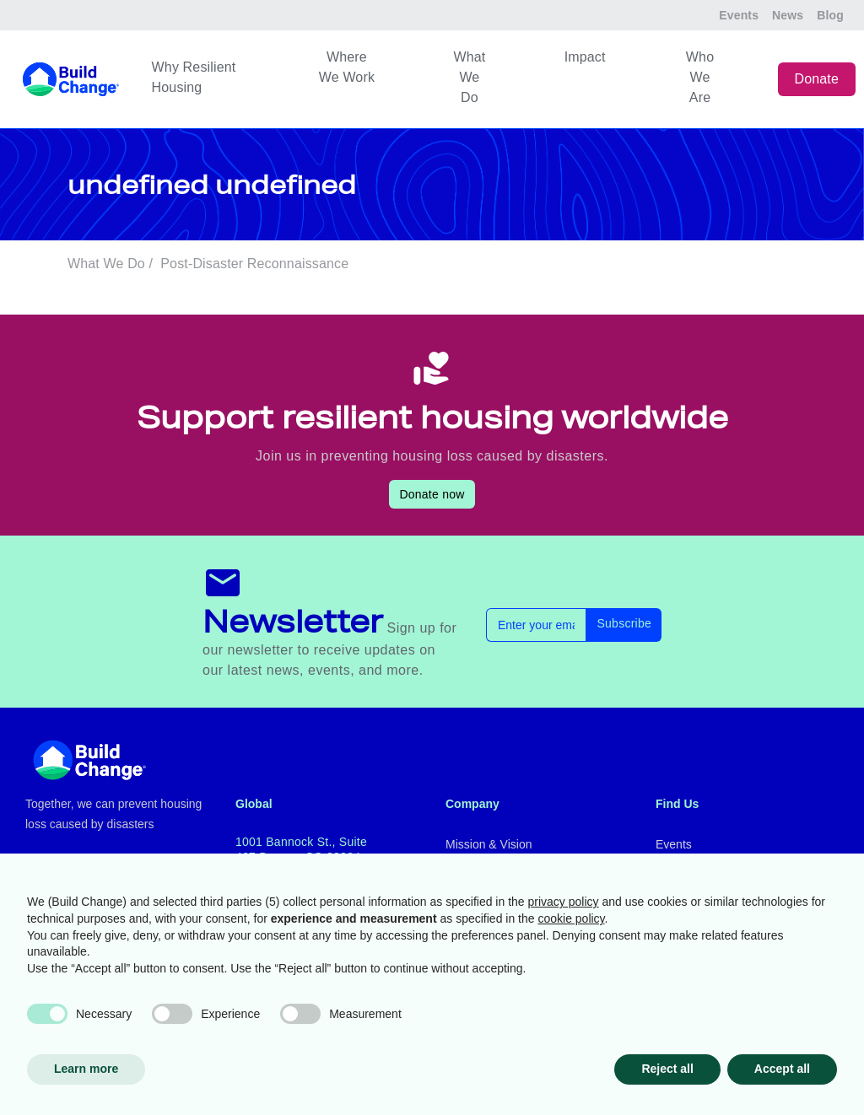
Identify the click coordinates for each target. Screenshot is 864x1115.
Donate (817, 79)
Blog (830, 15)
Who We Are (700, 77)
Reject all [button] (667, 1068)
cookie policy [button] (570, 918)
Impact (585, 57)
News (787, 15)
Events (739, 15)
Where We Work (347, 67)
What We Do (469, 77)
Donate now (431, 494)
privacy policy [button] (563, 901)
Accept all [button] (782, 1068)
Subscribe (624, 623)
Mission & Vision (489, 844)
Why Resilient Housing (194, 77)
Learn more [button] (86, 1068)
